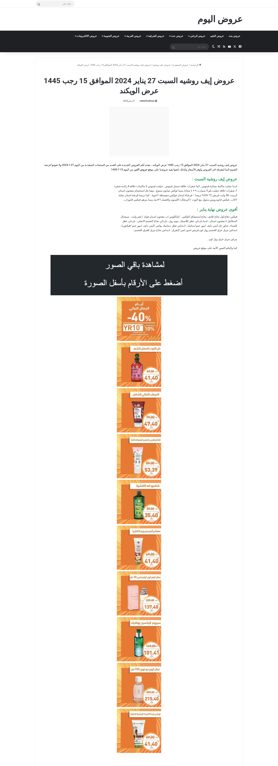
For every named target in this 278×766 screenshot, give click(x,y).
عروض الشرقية (156, 36)
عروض (197, 248)
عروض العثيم (217, 36)
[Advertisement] (139, 131)
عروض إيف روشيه (161, 65)
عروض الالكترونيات (87, 36)
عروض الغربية (133, 36)
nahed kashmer (147, 101)
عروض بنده (234, 36)
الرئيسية (195, 65)
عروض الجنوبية (111, 36)
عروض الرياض (197, 36)
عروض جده (177, 36)
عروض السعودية (180, 65)
